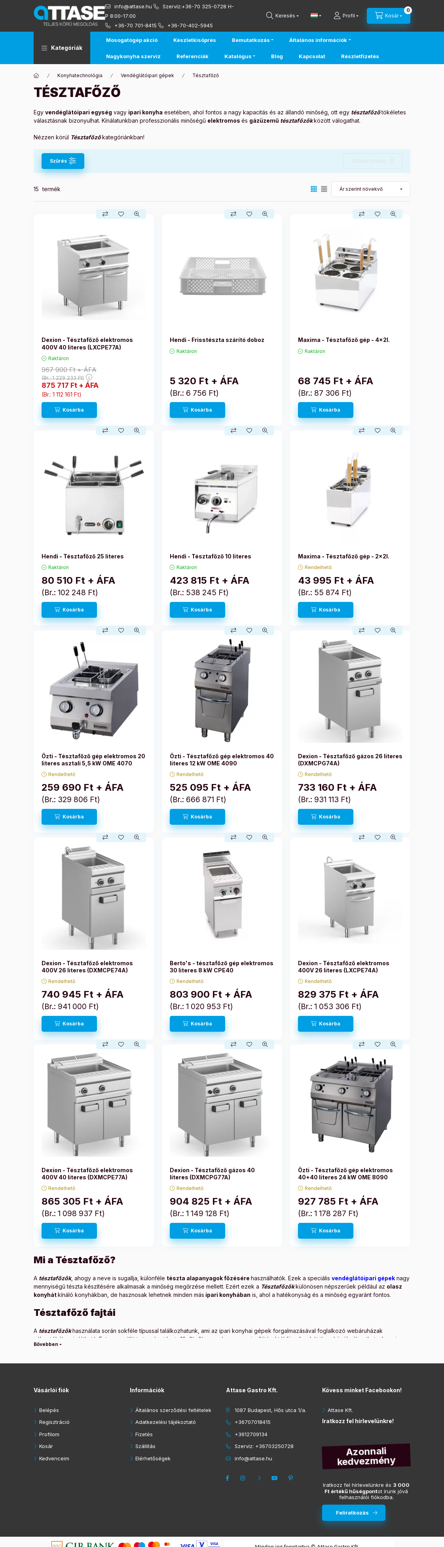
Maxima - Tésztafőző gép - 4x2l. (344, 339)
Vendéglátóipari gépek (147, 75)
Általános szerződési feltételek (173, 1410)
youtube (276, 1478)
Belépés (49, 1410)
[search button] (282, 16)
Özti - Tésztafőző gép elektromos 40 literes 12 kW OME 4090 (222, 760)
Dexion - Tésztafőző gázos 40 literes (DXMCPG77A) (212, 1174)
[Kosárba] (69, 410)
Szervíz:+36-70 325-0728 (194, 6)
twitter (260, 1478)
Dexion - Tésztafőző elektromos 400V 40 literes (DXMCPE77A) (87, 1174)
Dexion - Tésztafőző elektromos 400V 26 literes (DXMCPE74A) (87, 967)
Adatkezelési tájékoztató (165, 1422)
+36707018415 (253, 1422)
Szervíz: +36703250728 (264, 1446)
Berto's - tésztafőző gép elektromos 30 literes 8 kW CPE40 (221, 967)
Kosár (46, 1446)
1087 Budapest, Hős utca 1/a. (270, 1410)
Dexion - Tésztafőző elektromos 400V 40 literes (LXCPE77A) (87, 343)
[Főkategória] (36, 75)
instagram (244, 1478)
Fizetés (144, 1434)
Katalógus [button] (238, 56)
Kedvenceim (54, 1458)
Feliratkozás (352, 1512)
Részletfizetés (360, 56)
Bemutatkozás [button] (251, 40)
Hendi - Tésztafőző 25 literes (83, 556)
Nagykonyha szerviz (133, 56)
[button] (62, 48)
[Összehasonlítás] (105, 214)
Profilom (49, 1434)
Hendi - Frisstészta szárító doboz (217, 339)
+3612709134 (251, 1434)
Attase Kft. (340, 1410)
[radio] (324, 189)
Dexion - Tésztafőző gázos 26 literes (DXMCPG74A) (350, 760)
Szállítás (145, 1446)
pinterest (292, 1478)
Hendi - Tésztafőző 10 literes (210, 556)
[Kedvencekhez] (121, 214)
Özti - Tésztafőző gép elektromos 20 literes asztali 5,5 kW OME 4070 (93, 760)
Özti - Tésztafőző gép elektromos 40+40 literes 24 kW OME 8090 (345, 1174)
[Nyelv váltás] (314, 16)
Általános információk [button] (318, 40)
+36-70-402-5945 (190, 25)
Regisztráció (54, 1422)
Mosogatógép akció (131, 40)
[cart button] (388, 16)
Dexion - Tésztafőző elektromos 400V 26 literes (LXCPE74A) (343, 967)
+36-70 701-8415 (135, 25)
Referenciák (192, 56)
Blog (277, 56)
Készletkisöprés (194, 40)
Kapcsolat (312, 56)
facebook (228, 1478)
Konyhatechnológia (79, 75)
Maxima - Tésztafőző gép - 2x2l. (343, 556)
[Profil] (346, 16)
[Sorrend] (370, 189)
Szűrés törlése (369, 161)
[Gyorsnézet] (137, 214)
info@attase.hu (133, 6)
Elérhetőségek (153, 1458)
